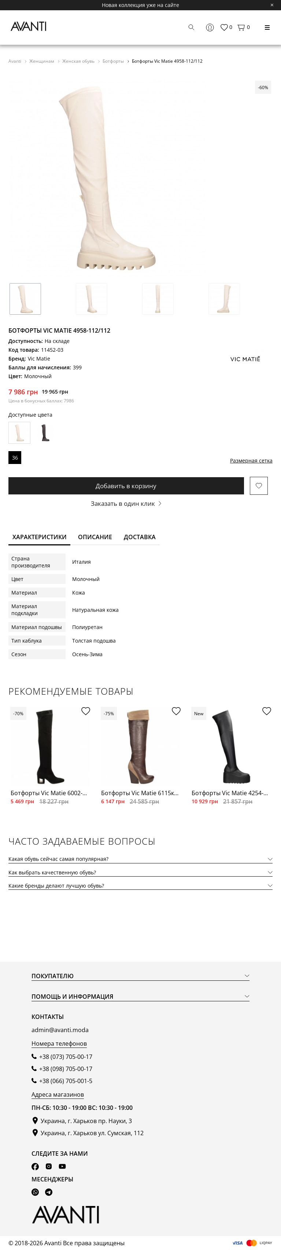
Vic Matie (39, 358)
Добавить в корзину (126, 486)
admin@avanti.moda (60, 1030)
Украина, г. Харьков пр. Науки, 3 (86, 1121)
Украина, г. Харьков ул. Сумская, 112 (92, 1133)
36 (15, 457)
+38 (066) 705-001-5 (65, 1081)
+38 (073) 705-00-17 (65, 1057)
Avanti (15, 61)
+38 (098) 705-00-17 (65, 1069)
